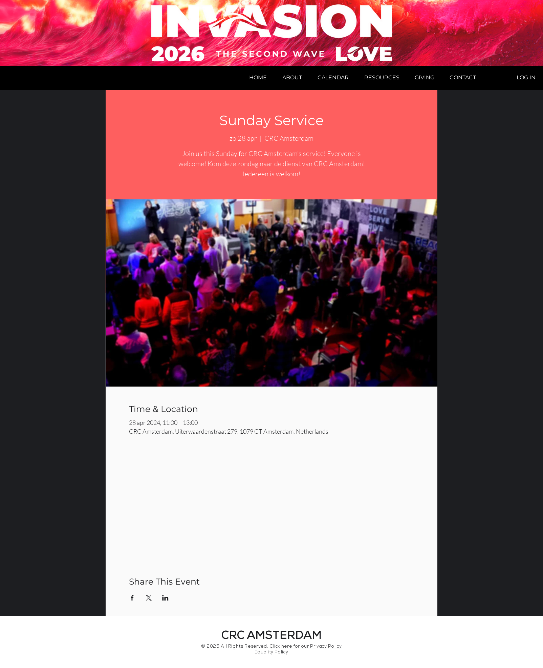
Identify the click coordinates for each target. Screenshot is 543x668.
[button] (292, 77)
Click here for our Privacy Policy (305, 647)
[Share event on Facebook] (132, 598)
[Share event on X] (149, 598)
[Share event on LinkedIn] (165, 598)
